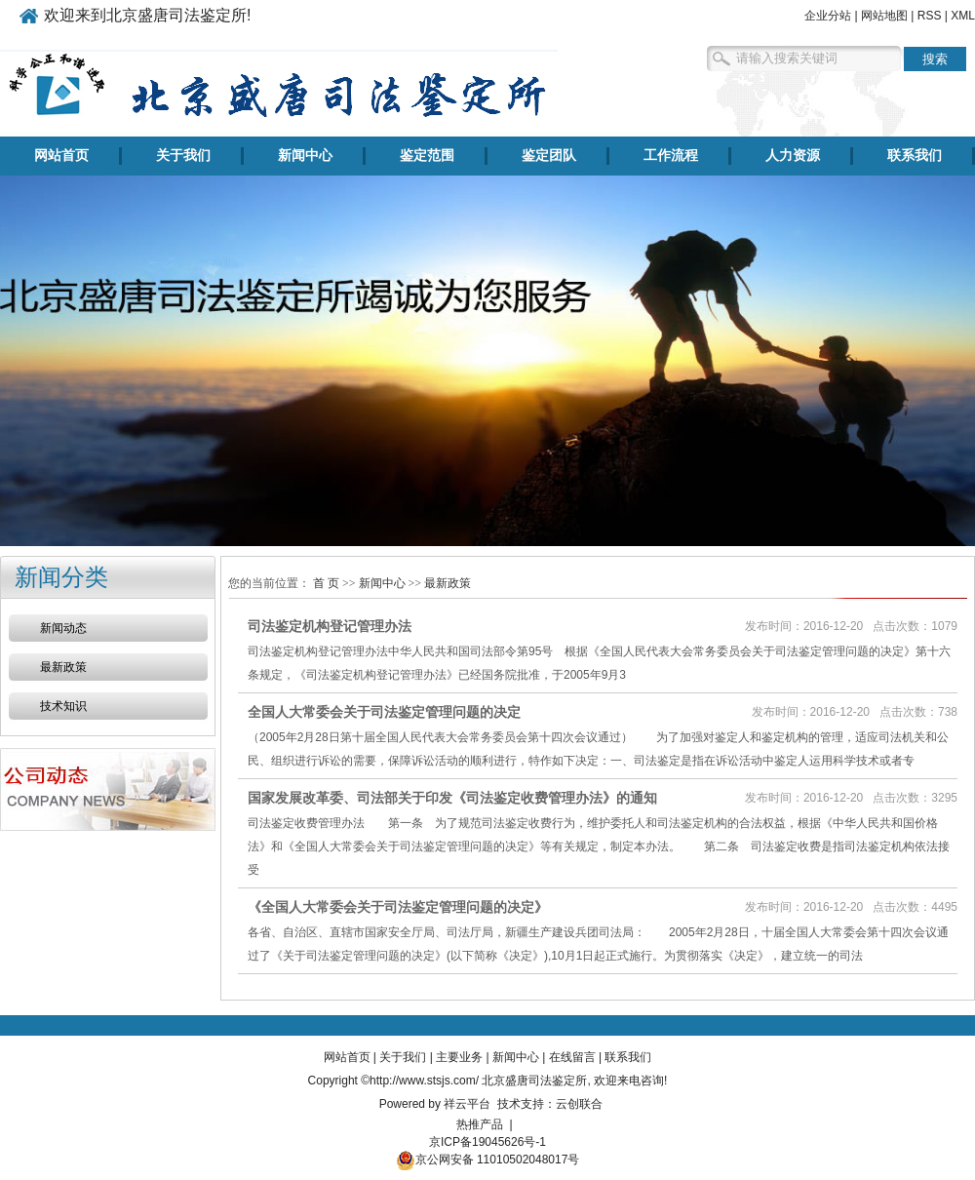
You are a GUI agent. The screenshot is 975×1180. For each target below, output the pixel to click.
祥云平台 (467, 1104)
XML (963, 15)
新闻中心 (305, 155)
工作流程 (671, 155)
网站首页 (61, 155)
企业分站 (827, 15)
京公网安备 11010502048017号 (488, 1159)
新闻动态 (63, 628)
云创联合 (579, 1104)
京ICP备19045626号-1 (487, 1142)
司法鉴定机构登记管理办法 (329, 626)
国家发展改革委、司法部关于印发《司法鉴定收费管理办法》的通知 (452, 798)
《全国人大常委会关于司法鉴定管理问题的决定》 (398, 907)
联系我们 (914, 155)
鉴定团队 (549, 155)
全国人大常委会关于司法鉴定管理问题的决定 (384, 712)
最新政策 (63, 667)
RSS (929, 15)
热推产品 (479, 1124)
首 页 (326, 583)
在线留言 (572, 1057)
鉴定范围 (427, 155)
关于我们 (183, 155)
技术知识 (63, 706)
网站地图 (884, 15)
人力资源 (792, 155)
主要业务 (459, 1057)
